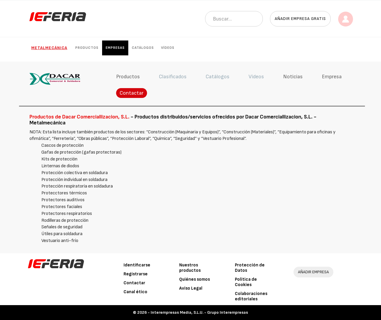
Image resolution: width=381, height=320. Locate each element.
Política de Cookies (246, 282)
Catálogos (143, 48)
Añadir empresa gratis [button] (300, 18)
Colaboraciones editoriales (251, 296)
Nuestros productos (190, 267)
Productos (87, 48)
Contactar (131, 93)
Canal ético (135, 292)
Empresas (115, 48)
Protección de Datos (250, 267)
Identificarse (137, 265)
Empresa (332, 77)
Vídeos (167, 48)
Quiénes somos (194, 279)
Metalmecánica (49, 47)
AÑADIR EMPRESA (313, 271)
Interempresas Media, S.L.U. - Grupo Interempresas (199, 312)
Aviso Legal (190, 288)
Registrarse (136, 274)
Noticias (293, 77)
